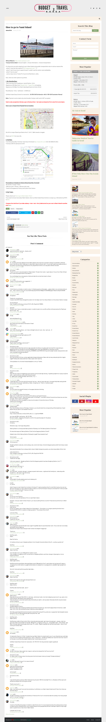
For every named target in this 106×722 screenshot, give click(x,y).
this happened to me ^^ (30, 68)
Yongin (86, 388)
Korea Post (86, 325)
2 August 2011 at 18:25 (15, 454)
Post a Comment (10, 714)
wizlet (11, 694)
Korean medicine (86, 335)
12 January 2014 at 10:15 (16, 698)
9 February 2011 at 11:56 (16, 252)
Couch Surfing (86, 282)
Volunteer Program (86, 381)
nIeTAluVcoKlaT (14, 594)
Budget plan (86, 275)
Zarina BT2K (9, 30)
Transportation (12, 23)
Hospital (86, 304)
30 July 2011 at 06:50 (15, 419)
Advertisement (86, 265)
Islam (86, 311)
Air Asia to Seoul (78, 110)
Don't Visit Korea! (76, 240)
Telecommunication (86, 366)
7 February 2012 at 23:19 (16, 647)
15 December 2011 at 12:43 (16, 573)
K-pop (86, 323)
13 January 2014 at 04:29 (16, 712)
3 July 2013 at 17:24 (15, 673)
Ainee (11, 261)
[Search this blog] (82, 30)
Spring (86, 364)
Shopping (86, 357)
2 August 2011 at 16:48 (15, 438)
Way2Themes (17, 719)
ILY (11, 649)
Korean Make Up (86, 333)
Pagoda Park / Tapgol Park (27, 85)
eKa (11, 470)
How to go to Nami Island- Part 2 (23, 196)
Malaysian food (86, 342)
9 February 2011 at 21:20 (16, 259)
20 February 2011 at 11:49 (16, 282)
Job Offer (86, 321)
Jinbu (86, 318)
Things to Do (86, 369)
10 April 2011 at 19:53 (15, 312)
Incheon (86, 309)
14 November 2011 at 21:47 (16, 532)
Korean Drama (86, 328)
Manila (86, 345)
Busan (86, 277)
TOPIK (86, 374)
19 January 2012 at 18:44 (16, 602)
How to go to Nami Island (78, 204)
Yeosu (86, 386)
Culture (86, 285)
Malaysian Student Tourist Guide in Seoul (82, 139)
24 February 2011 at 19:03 (16, 292)
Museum (86, 347)
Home (7, 8)
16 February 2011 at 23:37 (16, 277)
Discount (86, 287)
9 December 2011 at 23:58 (16, 557)
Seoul (86, 354)
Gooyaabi (29, 719)
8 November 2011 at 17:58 (16, 520)
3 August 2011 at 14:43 (15, 462)
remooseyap (13, 632)
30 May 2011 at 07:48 (15, 344)
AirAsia (86, 268)
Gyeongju (86, 297)
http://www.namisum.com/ (22, 60)
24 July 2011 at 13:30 (15, 390)
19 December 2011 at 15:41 (16, 592)
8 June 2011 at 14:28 (15, 353)
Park (86, 350)
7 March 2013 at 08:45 (15, 662)
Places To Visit (86, 352)
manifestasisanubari (15, 333)
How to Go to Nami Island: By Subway (81, 228)
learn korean (86, 338)
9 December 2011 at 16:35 (16, 546)
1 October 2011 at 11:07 (15, 491)
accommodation (86, 263)
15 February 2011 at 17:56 (16, 267)
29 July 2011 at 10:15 (15, 403)
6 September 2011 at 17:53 (16, 474)
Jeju (86, 316)
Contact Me (97, 719)
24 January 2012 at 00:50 (16, 614)
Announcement (86, 270)
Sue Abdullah (13, 380)
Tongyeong (86, 371)
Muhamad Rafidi (14, 285)
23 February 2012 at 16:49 (16, 652)
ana (11, 660)
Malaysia (86, 340)
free (86, 289)
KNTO (12, 136)
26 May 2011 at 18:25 (15, 331)
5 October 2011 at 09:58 (16, 503)
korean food (86, 330)
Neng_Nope (13, 393)
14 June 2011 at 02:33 (15, 368)
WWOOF (86, 383)
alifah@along (13, 249)
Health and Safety (86, 301)
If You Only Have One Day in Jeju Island (85, 174)
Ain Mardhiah (13, 465)
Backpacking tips (86, 273)
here (8, 199)
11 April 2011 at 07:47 (15, 320)
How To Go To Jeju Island (78, 216)
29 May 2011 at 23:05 (15, 338)
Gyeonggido (86, 294)
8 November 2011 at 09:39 (16, 514)
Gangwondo (86, 292)
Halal (86, 299)
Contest (86, 280)
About (92, 719)
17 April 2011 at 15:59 (15, 326)
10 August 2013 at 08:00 (16, 685)
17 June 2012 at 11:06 (15, 657)
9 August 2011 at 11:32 (15, 467)
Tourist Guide (86, 376)
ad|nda (11, 328)
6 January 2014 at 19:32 (16, 692)
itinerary (86, 313)
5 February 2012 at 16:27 (16, 629)
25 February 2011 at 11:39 (16, 305)
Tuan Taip (12, 523)
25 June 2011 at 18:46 (15, 378)
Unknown (12, 665)
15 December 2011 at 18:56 (16, 581)
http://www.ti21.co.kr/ (40, 141)
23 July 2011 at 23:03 (15, 384)
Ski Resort (86, 359)
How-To (12, 208)
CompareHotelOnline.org (16, 322)
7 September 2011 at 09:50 (16, 480)
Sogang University (86, 362)
